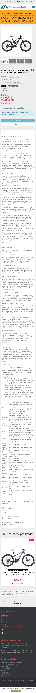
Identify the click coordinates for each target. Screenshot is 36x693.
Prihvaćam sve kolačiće (16, 690)
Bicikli (16, 13)
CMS (19, 685)
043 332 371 (11, 1)
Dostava (3, 670)
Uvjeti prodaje (4, 672)
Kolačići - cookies (5, 675)
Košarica (18, 124)
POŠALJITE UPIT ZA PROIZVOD (16, 82)
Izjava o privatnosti (6, 666)
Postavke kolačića (25, 690)
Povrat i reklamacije (6, 668)
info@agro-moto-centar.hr (24, 1)
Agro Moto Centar (6, 13)
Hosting (24, 685)
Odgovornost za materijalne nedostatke (11, 662)
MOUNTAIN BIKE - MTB (25, 13)
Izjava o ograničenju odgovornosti (9, 664)
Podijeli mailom (12, 86)
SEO (28, 685)
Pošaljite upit (18, 120)
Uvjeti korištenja (5, 673)
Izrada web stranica (11, 685)
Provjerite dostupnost (18, 583)
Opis (3, 131)
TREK (11, 79)
